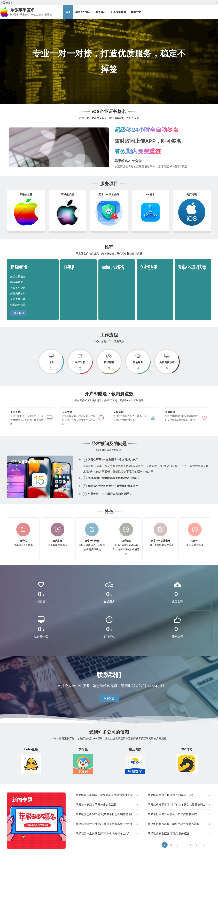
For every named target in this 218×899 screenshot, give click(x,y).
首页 (68, 12)
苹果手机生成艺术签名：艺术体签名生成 (172, 814)
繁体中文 (136, 12)
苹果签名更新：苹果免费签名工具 (96, 804)
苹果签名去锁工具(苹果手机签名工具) (170, 795)
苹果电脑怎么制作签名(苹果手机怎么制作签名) (104, 814)
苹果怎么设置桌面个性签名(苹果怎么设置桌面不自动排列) (179, 804)
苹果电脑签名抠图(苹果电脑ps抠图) (169, 833)
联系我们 (19, 313)
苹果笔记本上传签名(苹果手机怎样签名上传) (102, 833)
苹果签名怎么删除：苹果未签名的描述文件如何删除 (107, 795)
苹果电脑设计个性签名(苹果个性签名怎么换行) (104, 823)
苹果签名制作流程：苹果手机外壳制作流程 (173, 823)
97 (197, 844)
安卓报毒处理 (118, 12)
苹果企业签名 (83, 12)
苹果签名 (101, 12)
